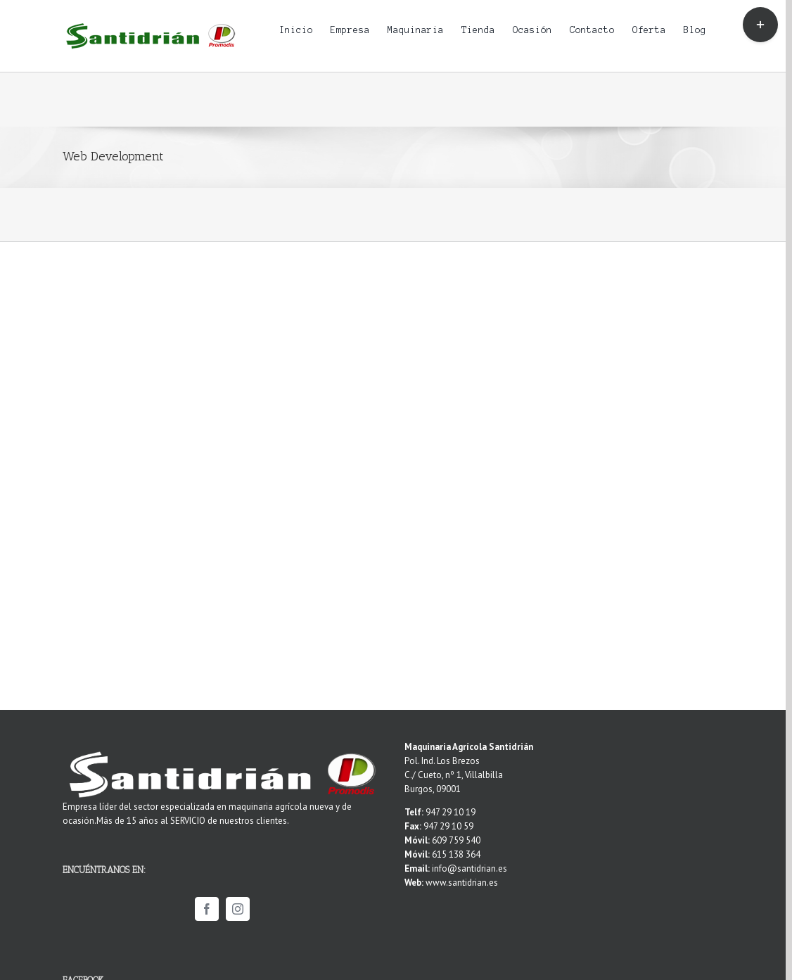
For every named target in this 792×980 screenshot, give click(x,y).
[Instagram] (238, 909)
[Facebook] (207, 909)
